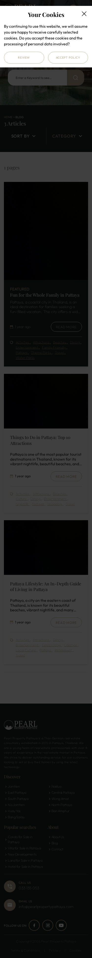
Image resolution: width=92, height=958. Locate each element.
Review (24, 57)
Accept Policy (68, 57)
